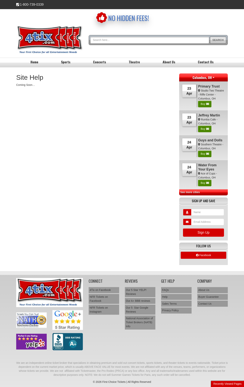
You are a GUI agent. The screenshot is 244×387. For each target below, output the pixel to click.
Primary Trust (209, 86)
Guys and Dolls (210, 140)
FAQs (165, 289)
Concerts (99, 61)
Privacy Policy (170, 310)
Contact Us (206, 61)
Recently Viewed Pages (227, 383)
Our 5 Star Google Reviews (137, 309)
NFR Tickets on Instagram (99, 309)
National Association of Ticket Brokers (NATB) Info (139, 322)
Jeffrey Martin (209, 115)
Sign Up (203, 232)
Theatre (134, 61)
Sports (65, 61)
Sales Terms (169, 303)
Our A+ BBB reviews (138, 300)
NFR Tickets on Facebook (99, 298)
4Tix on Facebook (100, 289)
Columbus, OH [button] (202, 77)
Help (165, 296)
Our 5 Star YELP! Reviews (136, 291)
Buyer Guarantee (208, 296)
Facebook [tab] (203, 255)
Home (34, 61)
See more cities (190, 192)
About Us (169, 61)
